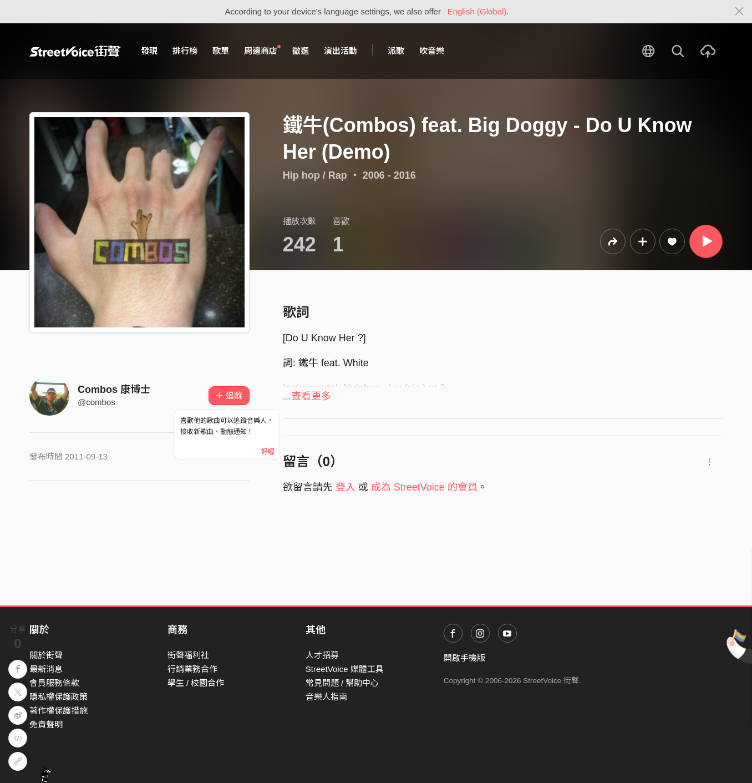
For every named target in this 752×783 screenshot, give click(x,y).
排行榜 (184, 50)
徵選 (300, 50)
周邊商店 (262, 50)
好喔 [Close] (268, 452)
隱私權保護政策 (58, 696)
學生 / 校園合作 (196, 683)
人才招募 (322, 655)
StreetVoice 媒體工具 (345, 669)
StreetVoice (75, 51)
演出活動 (340, 50)
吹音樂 (431, 50)
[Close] (739, 11)
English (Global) (477, 11)
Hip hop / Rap (315, 175)
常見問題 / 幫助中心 (342, 683)
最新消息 (46, 669)
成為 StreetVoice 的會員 (424, 487)
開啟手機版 (464, 658)
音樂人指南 (326, 696)
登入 (345, 487)
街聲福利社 (188, 655)
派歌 (396, 50)
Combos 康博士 (114, 389)
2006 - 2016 (389, 175)
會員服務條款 (54, 683)
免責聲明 (46, 724)
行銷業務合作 (192, 669)
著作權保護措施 (58, 710)
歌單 (220, 50)
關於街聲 (46, 655)
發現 (149, 50)
